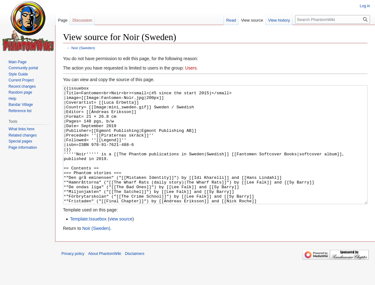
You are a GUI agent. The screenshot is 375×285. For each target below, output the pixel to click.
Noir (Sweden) (83, 48)
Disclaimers (134, 277)
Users (191, 67)
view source (121, 242)
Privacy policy (72, 277)
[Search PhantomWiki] (332, 19)
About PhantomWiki (104, 277)
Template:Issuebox (88, 242)
